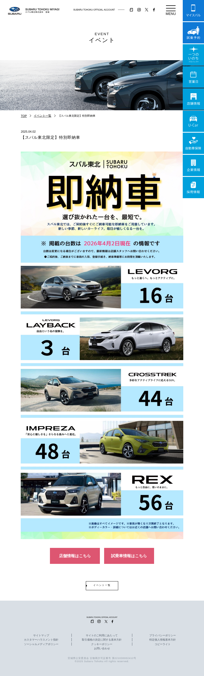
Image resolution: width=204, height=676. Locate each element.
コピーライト (163, 644)
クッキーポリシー (101, 644)
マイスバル (193, 10)
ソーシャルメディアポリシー (41, 644)
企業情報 (193, 165)
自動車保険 (193, 143)
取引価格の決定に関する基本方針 (102, 639)
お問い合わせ (102, 648)
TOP (24, 115)
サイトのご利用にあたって (102, 635)
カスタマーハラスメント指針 (41, 639)
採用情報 (193, 187)
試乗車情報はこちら (129, 555)
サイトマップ (41, 635)
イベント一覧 (42, 115)
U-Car (193, 121)
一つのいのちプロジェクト (193, 55)
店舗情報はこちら (75, 555)
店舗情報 (193, 99)
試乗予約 (193, 32)
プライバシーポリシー (162, 635)
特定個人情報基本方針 (162, 639)
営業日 (193, 77)
